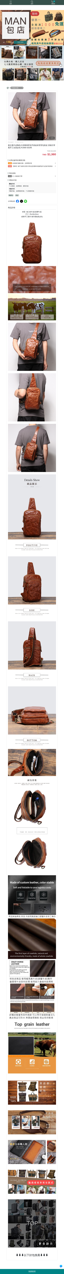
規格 (9, 176)
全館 (9, 163)
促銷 (9, 166)
